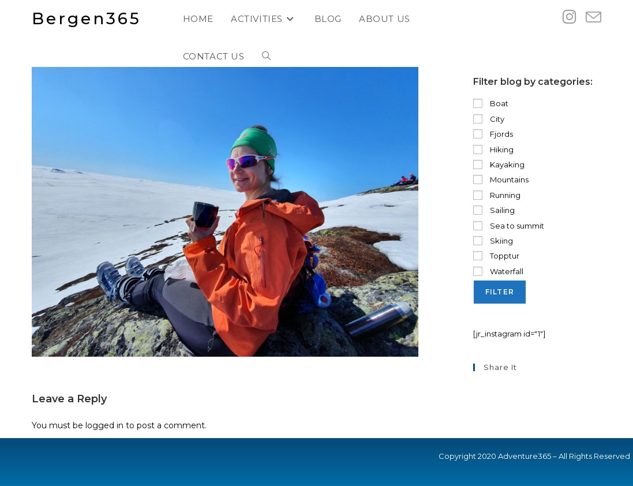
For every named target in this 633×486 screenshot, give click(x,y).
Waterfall (498, 271)
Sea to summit (508, 225)
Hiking (493, 149)
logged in (104, 425)
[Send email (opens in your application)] (593, 17)
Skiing (493, 240)
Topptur (496, 255)
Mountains (501, 179)
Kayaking (499, 164)
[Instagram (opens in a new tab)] (569, 17)
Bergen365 (86, 18)
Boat (490, 103)
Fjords (493, 134)
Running (496, 195)
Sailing (494, 210)
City (488, 119)
